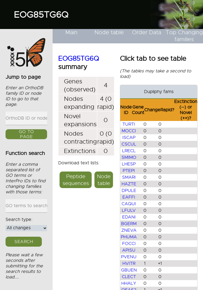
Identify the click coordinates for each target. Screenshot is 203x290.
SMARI (129, 177)
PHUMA (129, 237)
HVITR (128, 263)
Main (71, 32)
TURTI (128, 124)
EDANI (129, 217)
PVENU (129, 257)
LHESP (129, 164)
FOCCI (129, 243)
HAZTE (129, 184)
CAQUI (129, 204)
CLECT (129, 277)
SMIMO (129, 157)
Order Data (146, 32)
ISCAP (128, 137)
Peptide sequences (76, 180)
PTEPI (129, 170)
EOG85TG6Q (41, 14)
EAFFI (128, 197)
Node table (109, 32)
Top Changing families (184, 36)
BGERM (129, 223)
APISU (128, 250)
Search (23, 241)
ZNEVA (129, 230)
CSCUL (129, 144)
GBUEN (129, 270)
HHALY (128, 283)
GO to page (26, 134)
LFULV (129, 210)
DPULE (129, 190)
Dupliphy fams (159, 91)
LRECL (129, 151)
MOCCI (129, 131)
